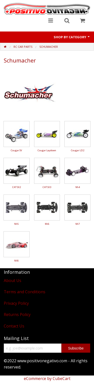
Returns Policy (17, 314)
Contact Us (14, 326)
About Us (12, 280)
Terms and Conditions (24, 291)
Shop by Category (72, 37)
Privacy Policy (16, 303)
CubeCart (61, 378)
